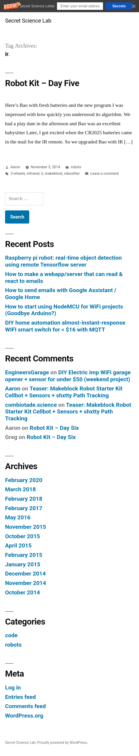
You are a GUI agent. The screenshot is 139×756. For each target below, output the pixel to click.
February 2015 (23, 555)
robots (76, 167)
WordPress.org (24, 715)
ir (42, 173)
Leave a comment (104, 173)
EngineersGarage (27, 372)
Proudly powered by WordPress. (62, 742)
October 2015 (22, 536)
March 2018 (20, 489)
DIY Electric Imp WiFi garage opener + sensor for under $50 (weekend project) (68, 376)
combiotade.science (31, 404)
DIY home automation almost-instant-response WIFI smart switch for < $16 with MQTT (65, 326)
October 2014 (22, 592)
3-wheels (18, 173)
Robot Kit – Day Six (54, 428)
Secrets (119, 6)
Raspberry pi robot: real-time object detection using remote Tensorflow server (63, 261)
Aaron (15, 167)
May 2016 (17, 517)
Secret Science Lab (28, 20)
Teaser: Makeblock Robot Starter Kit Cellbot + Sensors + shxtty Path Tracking (63, 392)
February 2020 (23, 480)
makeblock (53, 173)
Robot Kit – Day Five (42, 83)
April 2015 (18, 545)
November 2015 (25, 526)
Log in (13, 687)
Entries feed (20, 697)
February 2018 (23, 498)
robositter (72, 173)
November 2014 (25, 583)
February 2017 (23, 508)
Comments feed (25, 706)
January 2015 (22, 564)
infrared (33, 173)
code (11, 635)
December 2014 (25, 573)
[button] (69, 6)
